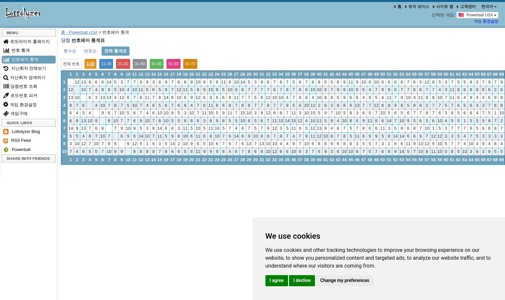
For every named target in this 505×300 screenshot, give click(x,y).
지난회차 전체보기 (24, 68)
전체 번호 (71, 64)
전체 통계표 (115, 50)
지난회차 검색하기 (24, 77)
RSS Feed (17, 140)
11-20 (106, 64)
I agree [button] (277, 280)
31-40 (140, 64)
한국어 (489, 6)
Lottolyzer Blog (21, 132)
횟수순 (70, 50)
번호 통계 (16, 50)
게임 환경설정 (486, 21)
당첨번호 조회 (20, 86)
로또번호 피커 (20, 95)
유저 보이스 (417, 6)
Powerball (16, 150)
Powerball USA (477, 14)
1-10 (90, 64)
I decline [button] (302, 280)
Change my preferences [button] (344, 280)
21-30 (123, 64)
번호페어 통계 (20, 59)
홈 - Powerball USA (79, 32)
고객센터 (466, 6)
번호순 (90, 50)
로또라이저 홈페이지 (26, 41)
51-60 (173, 64)
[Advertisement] (218, 223)
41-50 (157, 64)
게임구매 (15, 113)
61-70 (190, 64)
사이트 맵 (443, 6)
